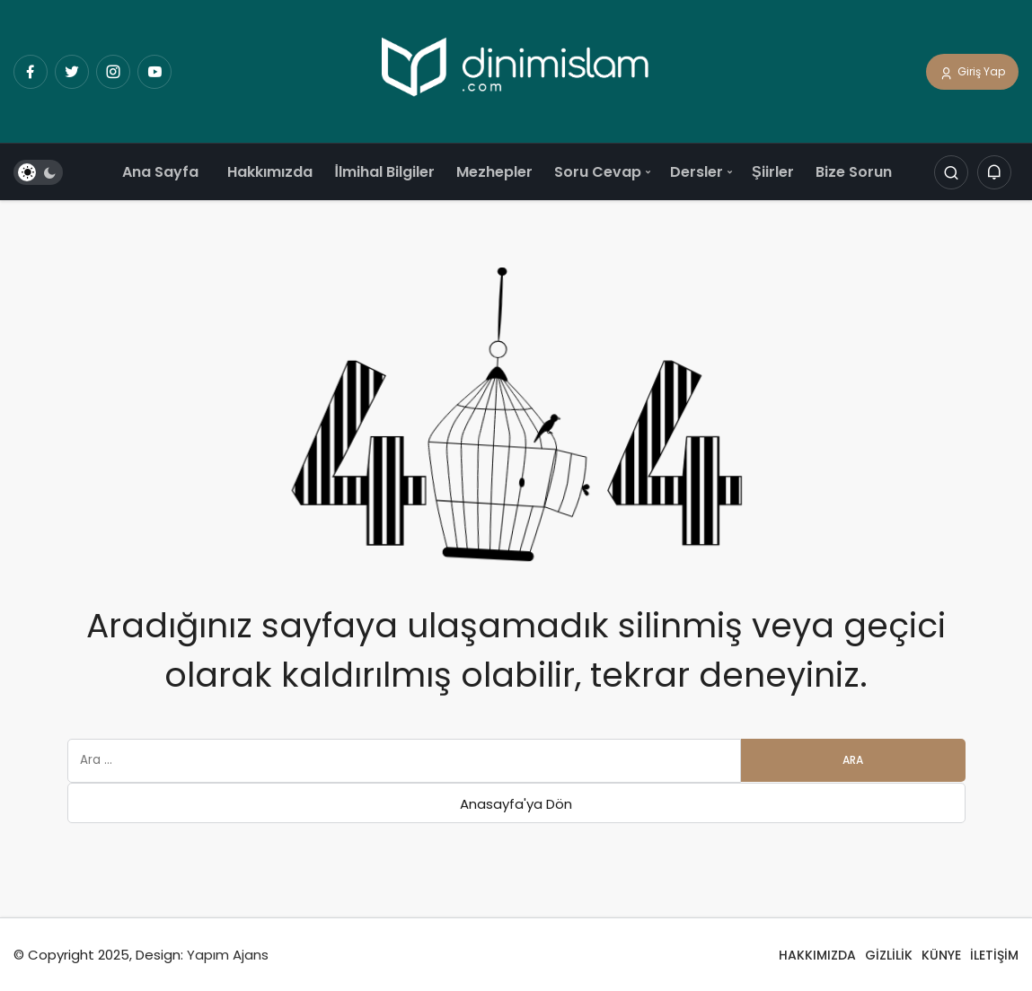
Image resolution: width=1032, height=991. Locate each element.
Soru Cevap (597, 172)
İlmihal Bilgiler (384, 172)
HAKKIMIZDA (817, 955)
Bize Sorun (854, 172)
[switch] (38, 173)
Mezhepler (494, 172)
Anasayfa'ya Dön (516, 803)
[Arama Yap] (951, 173)
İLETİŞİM (994, 955)
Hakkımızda (270, 172)
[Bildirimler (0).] (994, 173)
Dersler (696, 172)
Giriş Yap (972, 73)
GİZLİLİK (889, 955)
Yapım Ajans (228, 954)
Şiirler (773, 172)
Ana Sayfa (160, 172)
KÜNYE (941, 955)
